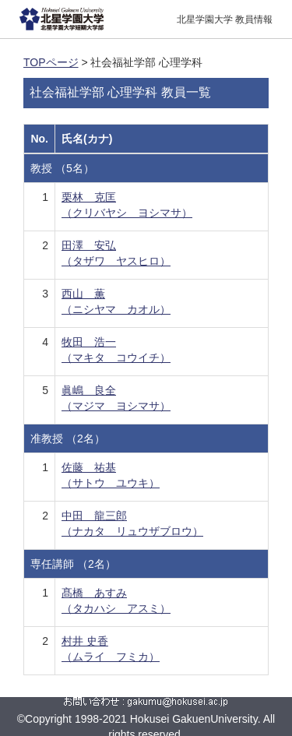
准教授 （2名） (67, 438)
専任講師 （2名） (73, 564)
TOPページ (51, 62)
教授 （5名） (62, 168)
